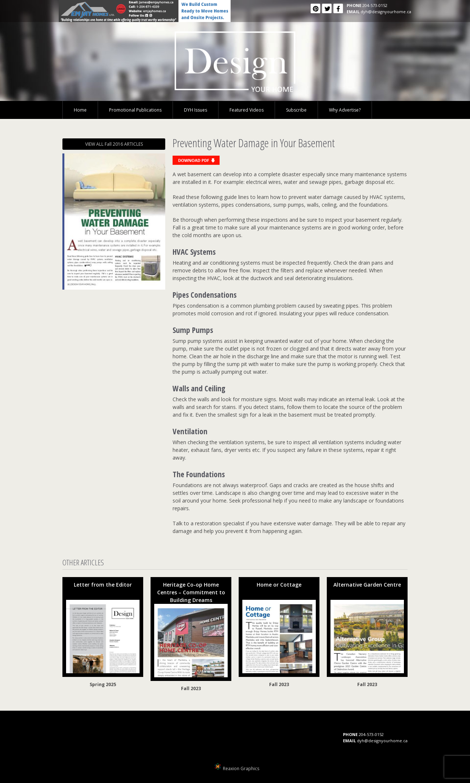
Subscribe (296, 110)
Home (80, 110)
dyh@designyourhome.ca (386, 11)
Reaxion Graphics (241, 768)
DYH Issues (195, 110)
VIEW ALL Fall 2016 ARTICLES (114, 144)
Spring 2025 (103, 684)
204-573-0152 (374, 5)
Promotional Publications (135, 110)
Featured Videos (246, 110)
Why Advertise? (345, 110)
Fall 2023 (191, 688)
